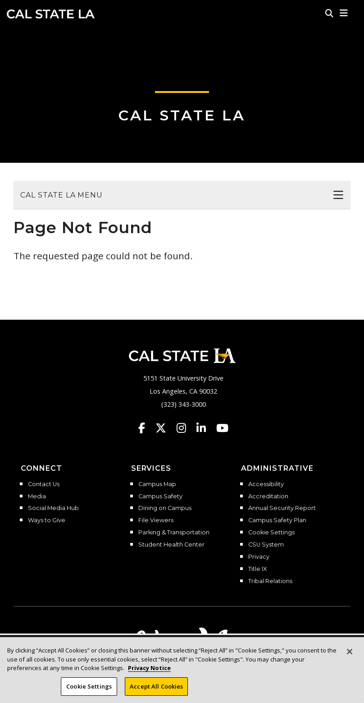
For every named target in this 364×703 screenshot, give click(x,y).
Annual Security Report (282, 508)
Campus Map (157, 484)
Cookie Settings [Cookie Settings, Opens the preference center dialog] (89, 691)
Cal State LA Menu (61, 195)
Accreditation (268, 496)
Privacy (258, 557)
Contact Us (43, 484)
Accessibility (266, 484)
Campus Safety (160, 496)
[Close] (349, 656)
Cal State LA (51, 13)
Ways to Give (46, 520)
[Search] (329, 13)
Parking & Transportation (173, 532)
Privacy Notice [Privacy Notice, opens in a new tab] (149, 673)
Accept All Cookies (156, 691)
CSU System (266, 545)
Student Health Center (171, 545)
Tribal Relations (270, 581)
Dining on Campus (164, 508)
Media (37, 496)
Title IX (257, 569)
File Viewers (155, 520)
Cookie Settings (271, 532)
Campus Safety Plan (277, 520)
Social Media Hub (53, 508)
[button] (344, 13)
